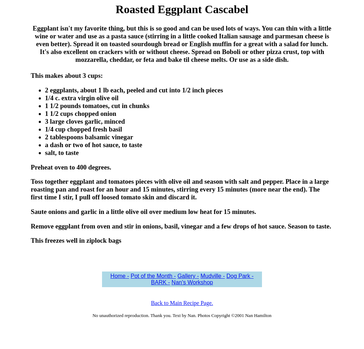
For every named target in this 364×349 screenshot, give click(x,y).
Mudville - (212, 276)
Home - (120, 276)
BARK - (160, 282)
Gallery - (188, 276)
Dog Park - (239, 276)
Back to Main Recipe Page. (182, 303)
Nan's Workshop (192, 282)
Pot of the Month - (153, 276)
